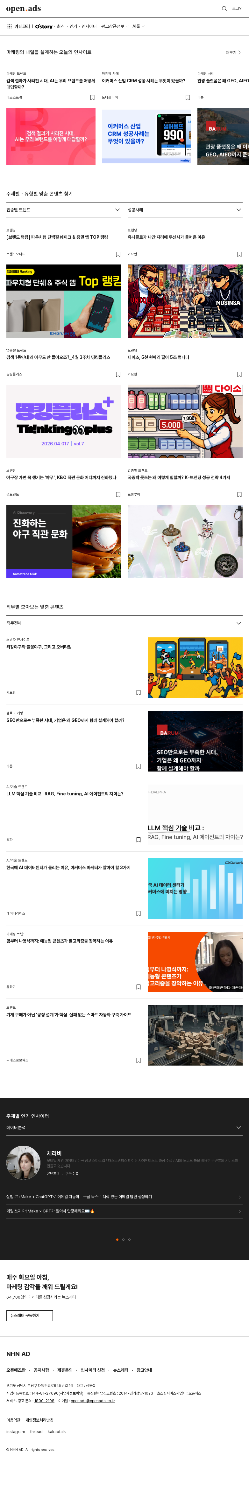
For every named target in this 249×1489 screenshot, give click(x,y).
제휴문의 (65, 1370)
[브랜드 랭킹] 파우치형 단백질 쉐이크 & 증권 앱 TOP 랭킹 (57, 237)
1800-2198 (44, 1401)
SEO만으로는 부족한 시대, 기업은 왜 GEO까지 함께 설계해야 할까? (65, 720)
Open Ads (23, 9)
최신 (61, 26)
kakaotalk (57, 1431)
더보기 (234, 52)
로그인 (237, 8)
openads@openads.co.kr (93, 1401)
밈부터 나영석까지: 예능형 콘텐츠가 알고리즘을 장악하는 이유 (59, 940)
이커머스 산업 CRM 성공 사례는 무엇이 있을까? (143, 80)
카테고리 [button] (18, 26)
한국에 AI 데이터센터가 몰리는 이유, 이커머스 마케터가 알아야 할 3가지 (68, 867)
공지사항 (41, 1370)
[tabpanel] (124, 851)
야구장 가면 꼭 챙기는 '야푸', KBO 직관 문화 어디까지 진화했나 (61, 477)
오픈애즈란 (15, 1370)
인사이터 (89, 26)
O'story (44, 27)
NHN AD (18, 1354)
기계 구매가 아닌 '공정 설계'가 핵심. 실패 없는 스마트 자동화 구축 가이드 (69, 1014)
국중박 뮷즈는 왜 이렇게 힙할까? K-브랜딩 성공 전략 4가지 (179, 477)
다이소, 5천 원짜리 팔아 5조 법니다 (158, 357)
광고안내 (144, 1370)
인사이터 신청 (93, 1370)
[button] (117, 1240)
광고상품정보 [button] (112, 26)
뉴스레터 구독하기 (30, 1315)
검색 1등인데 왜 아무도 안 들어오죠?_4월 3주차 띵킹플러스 (58, 357)
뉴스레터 (120, 1370)
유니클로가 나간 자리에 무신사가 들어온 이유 (166, 237)
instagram (15, 1431)
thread (36, 1431)
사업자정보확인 (71, 1393)
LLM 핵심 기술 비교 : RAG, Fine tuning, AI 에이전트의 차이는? (65, 793)
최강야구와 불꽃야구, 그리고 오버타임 (39, 646)
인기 (73, 26)
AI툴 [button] (136, 26)
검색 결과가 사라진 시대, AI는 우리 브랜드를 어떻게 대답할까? (50, 84)
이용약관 (13, 1420)
